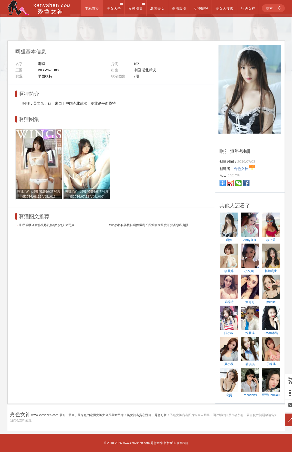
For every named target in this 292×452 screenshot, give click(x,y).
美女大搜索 (224, 8)
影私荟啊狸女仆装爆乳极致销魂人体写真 (47, 225)
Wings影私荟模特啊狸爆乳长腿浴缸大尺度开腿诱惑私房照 (148, 225)
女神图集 (135, 8)
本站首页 (92, 8)
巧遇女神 (248, 8)
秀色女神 (156, 443)
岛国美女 (157, 8)
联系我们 (182, 443)
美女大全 (114, 8)
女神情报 (201, 8)
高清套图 (179, 8)
